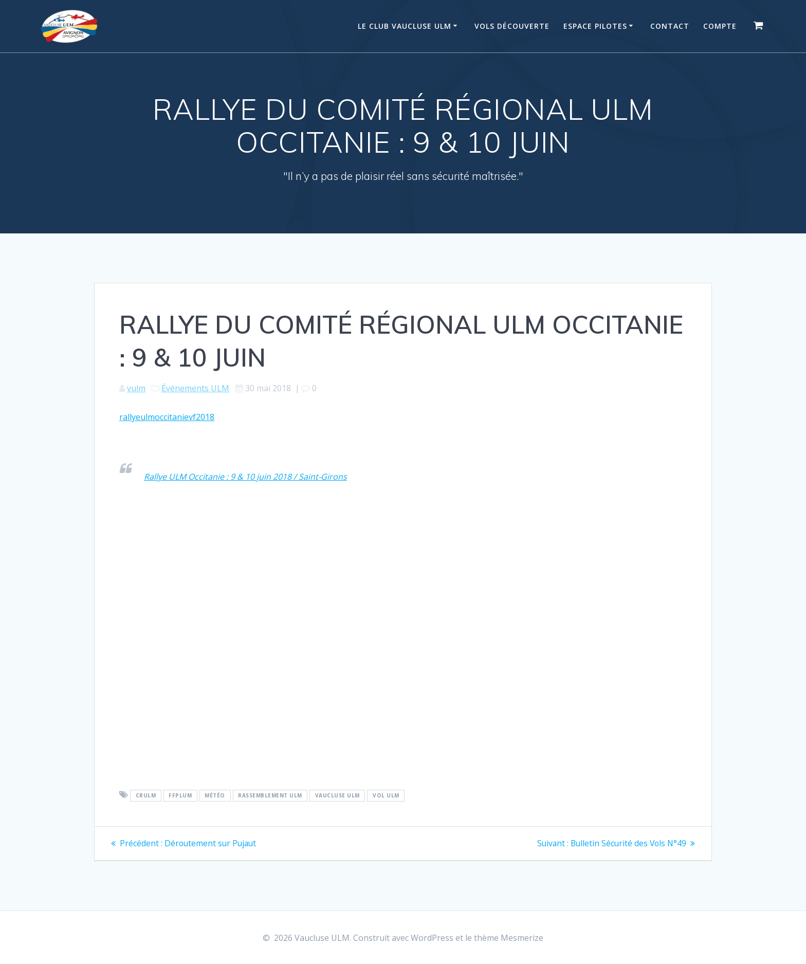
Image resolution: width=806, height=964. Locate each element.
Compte (720, 26)
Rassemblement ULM (270, 795)
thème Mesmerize (508, 937)
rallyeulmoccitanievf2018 (166, 417)
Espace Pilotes (595, 26)
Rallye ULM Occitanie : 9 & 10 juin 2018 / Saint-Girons (245, 476)
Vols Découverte (511, 26)
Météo (215, 795)
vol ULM (386, 795)
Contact (669, 26)
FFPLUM (180, 795)
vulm (136, 388)
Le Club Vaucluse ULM (404, 26)
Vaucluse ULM (337, 795)
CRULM (146, 795)
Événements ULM (195, 388)
